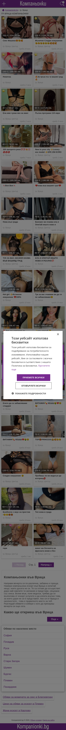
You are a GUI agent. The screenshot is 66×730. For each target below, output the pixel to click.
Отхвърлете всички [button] (33, 385)
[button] (29, 393)
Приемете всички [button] (33, 377)
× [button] (58, 334)
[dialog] (33, 365)
